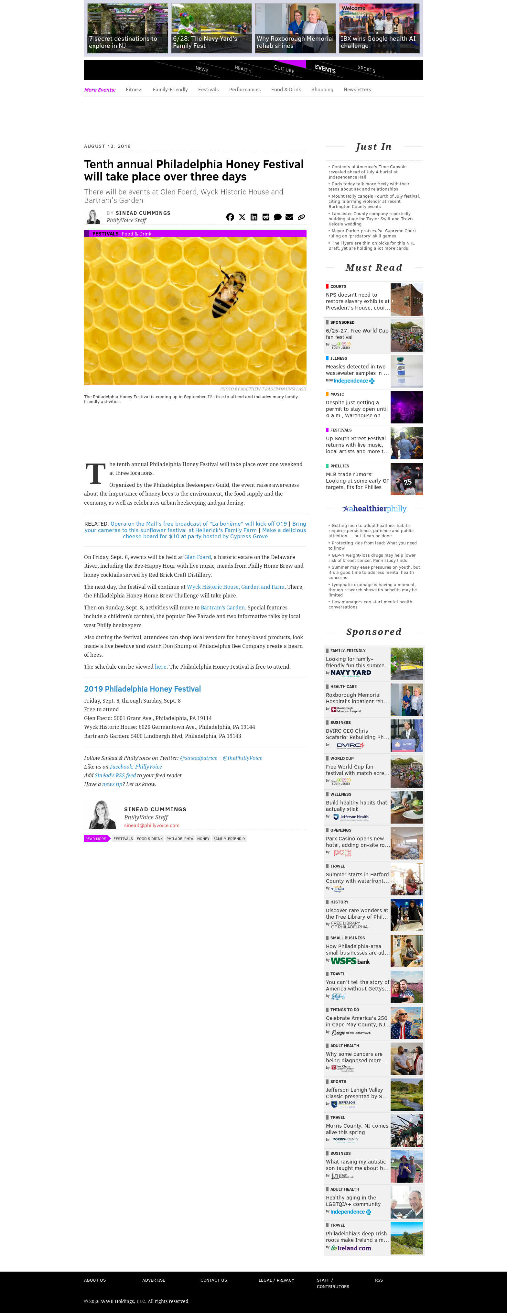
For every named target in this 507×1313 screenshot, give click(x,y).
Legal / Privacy (276, 1280)
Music (337, 394)
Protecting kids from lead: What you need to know (373, 545)
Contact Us (213, 1280)
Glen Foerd (197, 557)
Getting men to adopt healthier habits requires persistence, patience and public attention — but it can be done (371, 530)
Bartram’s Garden (223, 608)
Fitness (134, 89)
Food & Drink (286, 89)
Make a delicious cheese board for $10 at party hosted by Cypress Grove (214, 533)
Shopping (322, 89)
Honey (203, 838)
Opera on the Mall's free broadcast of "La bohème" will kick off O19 (199, 523)
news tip (112, 784)
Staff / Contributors (333, 1283)
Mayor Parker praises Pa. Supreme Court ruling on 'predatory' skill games (372, 233)
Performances (245, 89)
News (202, 69)
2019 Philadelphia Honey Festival (142, 688)
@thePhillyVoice (242, 758)
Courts (338, 286)
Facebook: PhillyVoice (136, 767)
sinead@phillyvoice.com (151, 825)
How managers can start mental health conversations (370, 604)
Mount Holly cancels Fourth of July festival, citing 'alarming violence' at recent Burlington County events (374, 201)
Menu (94, 71)
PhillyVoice (128, 71)
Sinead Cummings (143, 212)
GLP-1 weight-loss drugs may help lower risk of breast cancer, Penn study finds (372, 557)
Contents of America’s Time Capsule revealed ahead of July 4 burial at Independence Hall (367, 171)
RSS (379, 1280)
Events (325, 68)
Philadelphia (180, 838)
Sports (366, 68)
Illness (338, 358)
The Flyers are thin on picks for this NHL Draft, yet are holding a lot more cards (372, 245)
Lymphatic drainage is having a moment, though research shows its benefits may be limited (373, 589)
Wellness (340, 794)
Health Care (343, 686)
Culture (284, 68)
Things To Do (344, 1009)
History (339, 902)
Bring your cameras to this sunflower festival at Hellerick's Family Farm (196, 527)
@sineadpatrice (198, 758)
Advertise (153, 1280)
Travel (337, 866)
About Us (95, 1280)
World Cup (342, 758)
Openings (340, 830)
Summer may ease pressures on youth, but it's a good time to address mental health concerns (374, 572)
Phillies (339, 466)
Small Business (347, 938)
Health (243, 68)
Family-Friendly (170, 89)
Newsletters (357, 89)
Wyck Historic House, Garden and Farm (236, 587)
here (161, 667)
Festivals (208, 89)
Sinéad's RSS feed (115, 775)
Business (340, 722)
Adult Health (344, 1045)
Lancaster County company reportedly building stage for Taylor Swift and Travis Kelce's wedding (371, 218)
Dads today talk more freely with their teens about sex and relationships (369, 186)
